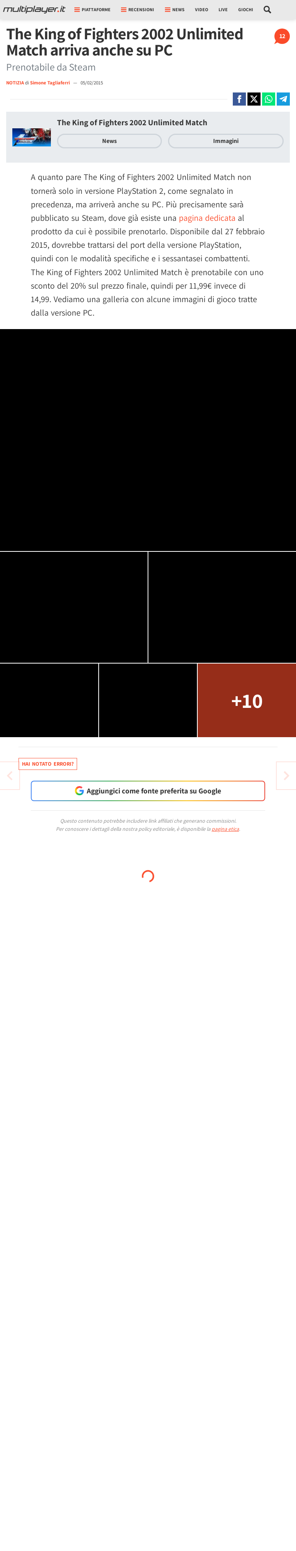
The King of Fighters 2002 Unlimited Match (132, 122)
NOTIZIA (15, 82)
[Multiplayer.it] (34, 9)
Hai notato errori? (48, 763)
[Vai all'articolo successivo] (9, 775)
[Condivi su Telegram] (283, 99)
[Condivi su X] (254, 99)
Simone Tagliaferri (50, 82)
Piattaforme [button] (92, 9)
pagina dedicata (207, 217)
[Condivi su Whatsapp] (268, 99)
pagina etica (225, 828)
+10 (247, 700)
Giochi (245, 9)
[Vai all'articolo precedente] (286, 775)
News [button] (175, 9)
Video (201, 9)
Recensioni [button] (137, 9)
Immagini (226, 141)
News (109, 141)
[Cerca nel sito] (268, 9)
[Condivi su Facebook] (239, 99)
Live (223, 9)
